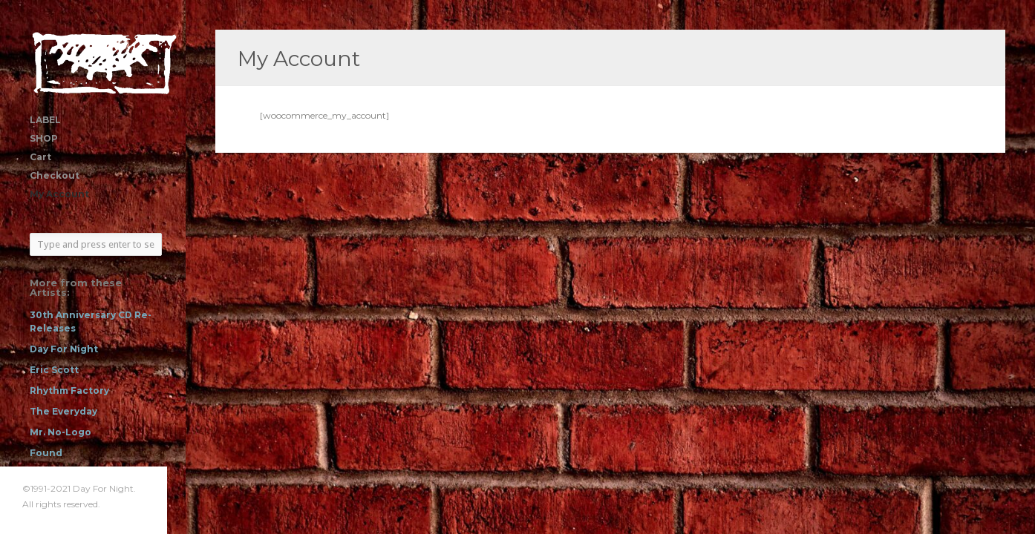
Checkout (54, 175)
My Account (59, 194)
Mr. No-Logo (60, 432)
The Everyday (63, 411)
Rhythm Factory (69, 390)
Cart (40, 156)
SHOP (44, 138)
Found (46, 452)
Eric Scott (54, 369)
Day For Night (64, 349)
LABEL (45, 119)
